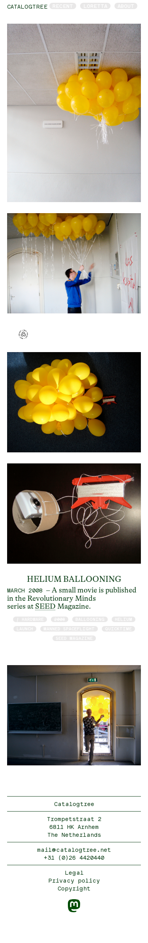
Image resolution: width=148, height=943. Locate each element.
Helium (123, 619)
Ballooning (90, 619)
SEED (45, 606)
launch (25, 628)
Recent (62, 6)
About (126, 6)
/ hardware (30, 619)
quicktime (118, 628)
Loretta (95, 6)
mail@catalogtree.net (74, 849)
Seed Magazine (74, 638)
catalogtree (27, 6)
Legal (74, 872)
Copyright (74, 888)
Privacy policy (74, 880)
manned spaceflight (69, 628)
